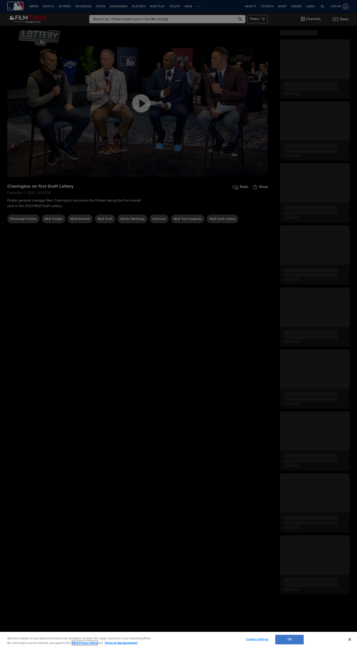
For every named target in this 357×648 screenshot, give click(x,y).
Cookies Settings (257, 639)
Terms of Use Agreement (121, 643)
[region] (178, 640)
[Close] (350, 639)
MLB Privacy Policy (84, 643)
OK (290, 639)
